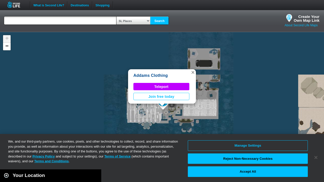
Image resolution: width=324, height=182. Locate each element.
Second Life (16, 4)
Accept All (248, 171)
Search (159, 21)
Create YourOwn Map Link (306, 18)
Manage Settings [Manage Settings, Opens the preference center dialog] (248, 145)
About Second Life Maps (301, 25)
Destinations (80, 5)
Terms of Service (117, 156)
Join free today (161, 97)
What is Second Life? (48, 5)
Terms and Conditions (51, 161)
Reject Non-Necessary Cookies (248, 159)
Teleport (161, 87)
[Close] (315, 157)
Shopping (102, 5)
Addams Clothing (150, 75)
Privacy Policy (43, 156)
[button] (193, 72)
